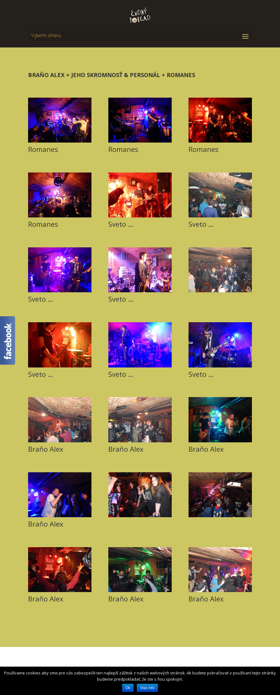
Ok (127, 688)
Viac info (147, 688)
